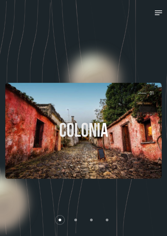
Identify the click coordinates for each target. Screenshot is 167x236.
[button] (60, 220)
